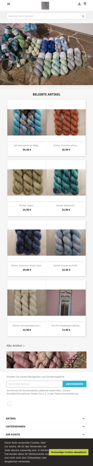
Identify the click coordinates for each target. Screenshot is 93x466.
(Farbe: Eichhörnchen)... (66, 145)
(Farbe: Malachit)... (66, 205)
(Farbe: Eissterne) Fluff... (66, 265)
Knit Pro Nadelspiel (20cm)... (66, 325)
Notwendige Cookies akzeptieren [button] (68, 452)
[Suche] (46, 16)
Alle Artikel (16, 346)
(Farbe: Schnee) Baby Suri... (27, 325)
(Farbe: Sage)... (27, 205)
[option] (46, 54)
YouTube (9, 403)
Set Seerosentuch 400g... (27, 145)
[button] (31, 461)
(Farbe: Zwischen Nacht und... (27, 265)
